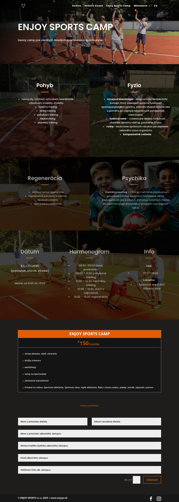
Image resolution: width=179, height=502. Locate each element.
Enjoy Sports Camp (118, 5)
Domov (76, 5)
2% (155, 5)
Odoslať (152, 480)
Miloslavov (141, 5)
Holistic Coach (94, 5)
